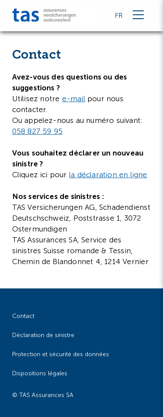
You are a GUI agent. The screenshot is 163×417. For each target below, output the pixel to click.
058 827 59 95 (37, 131)
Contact (23, 316)
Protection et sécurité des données (60, 354)
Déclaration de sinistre (43, 335)
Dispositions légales (39, 373)
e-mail (73, 98)
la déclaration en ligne (108, 174)
